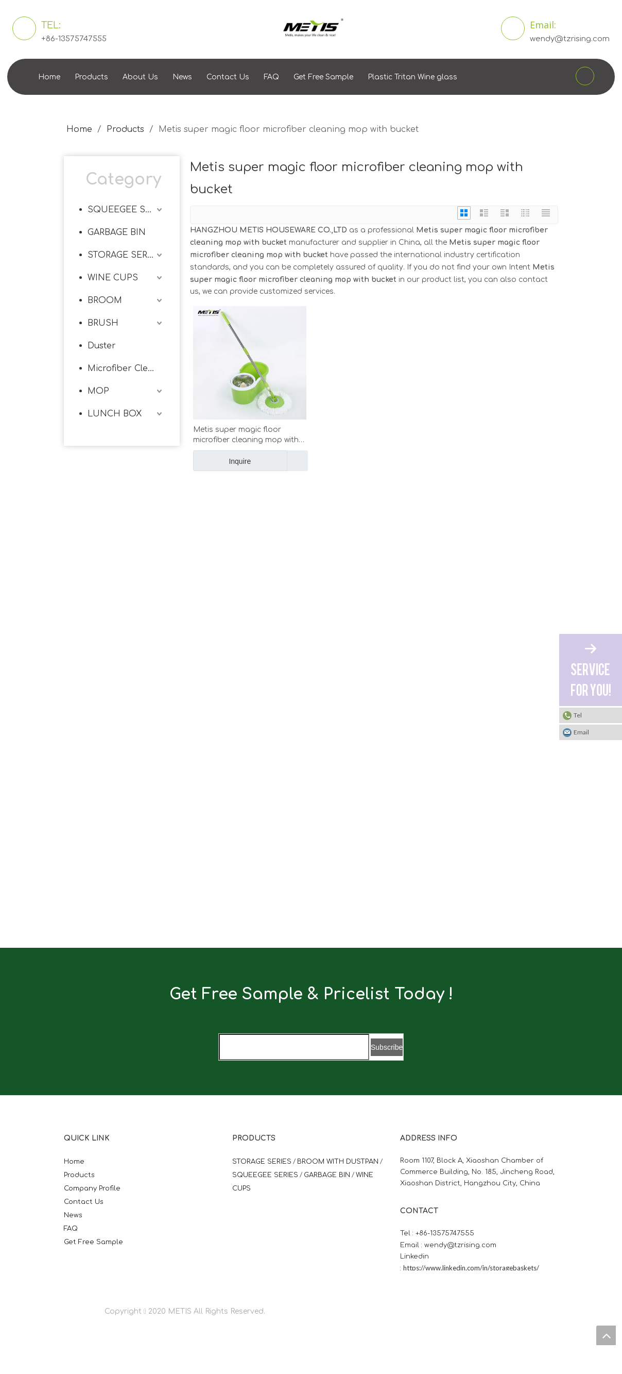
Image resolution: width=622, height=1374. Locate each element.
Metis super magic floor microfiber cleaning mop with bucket (246, 435)
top (606, 1335)
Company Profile (92, 1188)
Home (49, 77)
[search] (294, 1047)
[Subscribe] (387, 1047)
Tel (578, 715)
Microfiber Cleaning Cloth (126, 368)
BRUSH (103, 323)
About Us (140, 77)
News (182, 77)
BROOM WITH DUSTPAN (337, 1161)
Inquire (222, 460)
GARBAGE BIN (117, 232)
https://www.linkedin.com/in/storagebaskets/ (471, 1268)
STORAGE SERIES (124, 255)
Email (581, 732)
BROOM (105, 300)
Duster (102, 345)
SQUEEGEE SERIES (126, 209)
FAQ (271, 77)
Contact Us (227, 77)
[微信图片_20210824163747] (197, 555)
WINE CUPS (113, 277)
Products (91, 77)
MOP (98, 391)
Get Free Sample (323, 77)
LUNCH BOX (115, 413)
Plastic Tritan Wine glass (412, 77)
